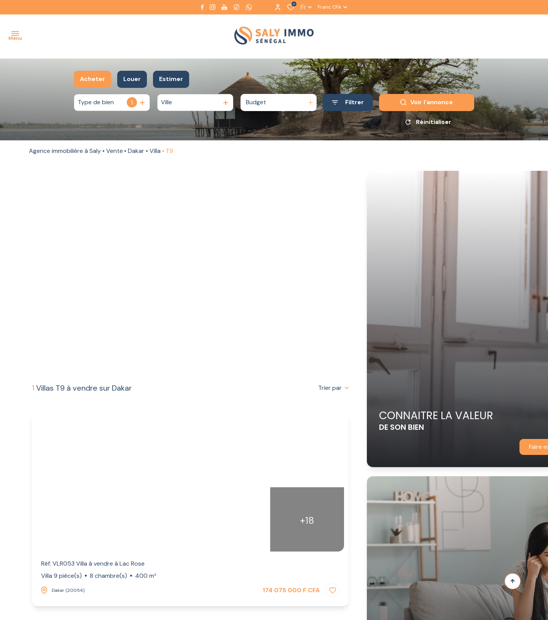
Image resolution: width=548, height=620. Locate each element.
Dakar (136, 153)
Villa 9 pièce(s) (98, 575)
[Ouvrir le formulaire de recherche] (348, 102)
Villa (155, 153)
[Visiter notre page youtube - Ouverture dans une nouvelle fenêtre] (224, 7)
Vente (114, 153)
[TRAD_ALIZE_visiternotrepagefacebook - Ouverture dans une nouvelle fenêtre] (202, 7)
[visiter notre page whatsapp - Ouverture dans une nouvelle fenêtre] (249, 7)
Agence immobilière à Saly (65, 153)
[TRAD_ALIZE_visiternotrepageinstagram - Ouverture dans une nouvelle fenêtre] (212, 7)
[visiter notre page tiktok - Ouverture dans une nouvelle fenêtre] (236, 7)
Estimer (171, 79)
